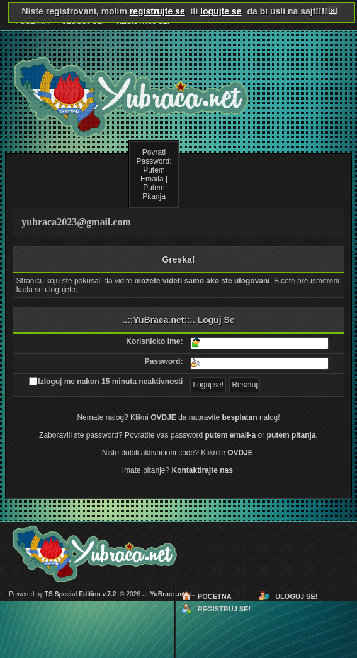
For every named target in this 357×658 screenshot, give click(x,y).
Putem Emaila (152, 174)
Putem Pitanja (154, 192)
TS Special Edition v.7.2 (80, 594)
